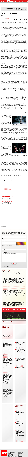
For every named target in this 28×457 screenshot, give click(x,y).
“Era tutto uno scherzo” (20, 342)
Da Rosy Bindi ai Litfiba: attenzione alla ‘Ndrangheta (13, 305)
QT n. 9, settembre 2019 (8, 8)
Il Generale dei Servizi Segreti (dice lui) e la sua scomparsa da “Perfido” (20, 356)
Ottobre (19, 420)
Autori (19, 455)
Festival (11, 180)
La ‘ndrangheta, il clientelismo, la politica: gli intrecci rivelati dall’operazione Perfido (13, 282)
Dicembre (18, 415)
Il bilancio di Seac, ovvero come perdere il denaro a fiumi (21, 362)
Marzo (20, 437)
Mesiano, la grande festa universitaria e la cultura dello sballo (20, 350)
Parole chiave (20, 453)
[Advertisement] (14, 215)
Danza (8, 180)
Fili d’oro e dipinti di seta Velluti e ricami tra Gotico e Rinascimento (11, 176)
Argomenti (19, 454)
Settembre (19, 423)
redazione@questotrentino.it (12, 456)
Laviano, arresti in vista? (20, 358)
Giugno (20, 429)
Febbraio (18, 409)
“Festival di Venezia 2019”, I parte (20, 177)
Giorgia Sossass (6, 18)
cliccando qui (17, 246)
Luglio (20, 425)
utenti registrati (21, 232)
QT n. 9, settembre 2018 (8, 193)
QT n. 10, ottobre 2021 (7, 203)
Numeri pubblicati (20, 452)
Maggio (20, 432)
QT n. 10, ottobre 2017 (7, 189)
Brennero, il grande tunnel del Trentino (19, 366)
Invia (14, 263)
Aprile (20, 435)
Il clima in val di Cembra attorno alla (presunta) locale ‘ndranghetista (13, 276)
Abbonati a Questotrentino (5, 327)
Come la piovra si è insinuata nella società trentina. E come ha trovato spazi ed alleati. (13, 284)
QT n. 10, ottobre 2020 (7, 198)
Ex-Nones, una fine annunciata (19, 348)
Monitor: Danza (17, 8)
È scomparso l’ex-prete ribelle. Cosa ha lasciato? (20, 353)
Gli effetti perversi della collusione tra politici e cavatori (13, 303)
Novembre (18, 417)
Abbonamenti (20, 456)
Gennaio (20, 412)
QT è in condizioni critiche (8, 321)
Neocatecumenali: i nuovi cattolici (19, 344)
